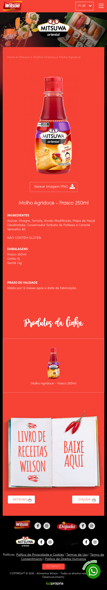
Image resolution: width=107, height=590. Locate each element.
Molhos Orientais (44, 57)
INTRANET (53, 566)
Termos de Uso (77, 554)
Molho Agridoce (69, 57)
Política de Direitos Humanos (65, 559)
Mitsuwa (24, 57)
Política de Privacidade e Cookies (40, 554)
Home (11, 57)
